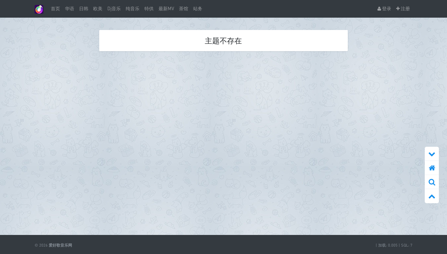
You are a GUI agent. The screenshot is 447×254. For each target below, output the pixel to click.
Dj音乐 (114, 8)
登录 (384, 8)
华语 (69, 8)
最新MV (166, 8)
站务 (197, 8)
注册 (403, 8)
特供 (149, 8)
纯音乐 (132, 8)
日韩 (83, 8)
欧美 (97, 8)
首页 (55, 8)
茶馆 (183, 8)
